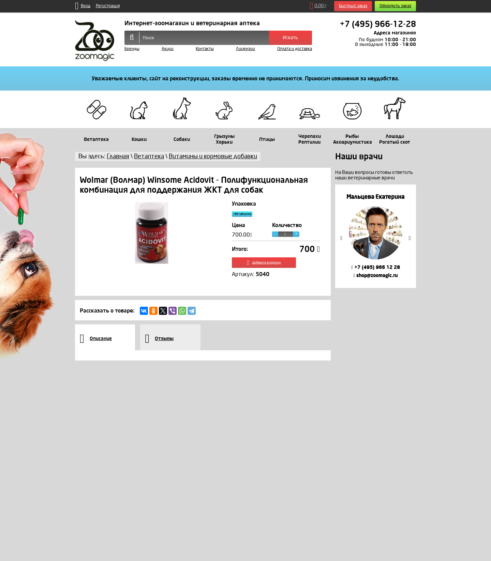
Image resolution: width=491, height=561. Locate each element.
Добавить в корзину (276, 268)
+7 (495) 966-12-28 (378, 24)
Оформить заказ (395, 6)
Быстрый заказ (353, 6)
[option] (375, 236)
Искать (290, 37)
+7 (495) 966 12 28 (375, 267)
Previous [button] (341, 238)
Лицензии (245, 49)
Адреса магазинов (395, 32)
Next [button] (410, 238)
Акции (168, 49)
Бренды (131, 49)
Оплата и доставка (294, 49)
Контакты (205, 49)
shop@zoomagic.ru (375, 275)
